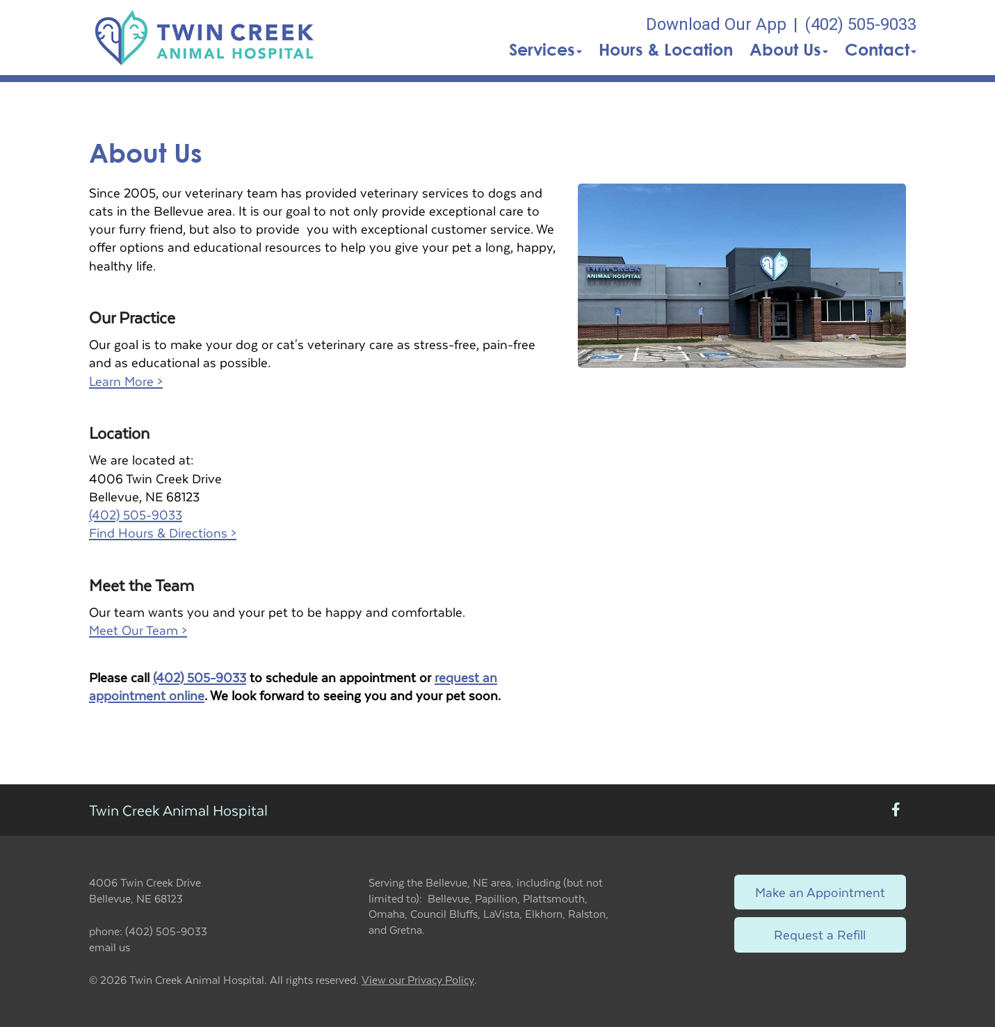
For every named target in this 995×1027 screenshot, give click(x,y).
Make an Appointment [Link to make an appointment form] (820, 892)
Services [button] (545, 49)
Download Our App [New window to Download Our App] (716, 24)
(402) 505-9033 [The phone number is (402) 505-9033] (860, 24)
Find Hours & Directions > (162, 532)
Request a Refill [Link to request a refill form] (820, 934)
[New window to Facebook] (896, 810)
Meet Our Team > (138, 630)
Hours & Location (666, 49)
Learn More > (126, 381)
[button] (204, 37)
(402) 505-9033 (135, 514)
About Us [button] (789, 49)
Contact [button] (880, 49)
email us (109, 946)
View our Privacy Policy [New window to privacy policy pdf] (418, 980)
